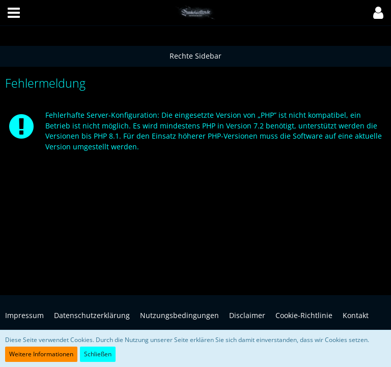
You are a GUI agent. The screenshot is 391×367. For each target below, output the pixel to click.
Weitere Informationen (41, 354)
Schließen (97, 354)
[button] (13, 13)
